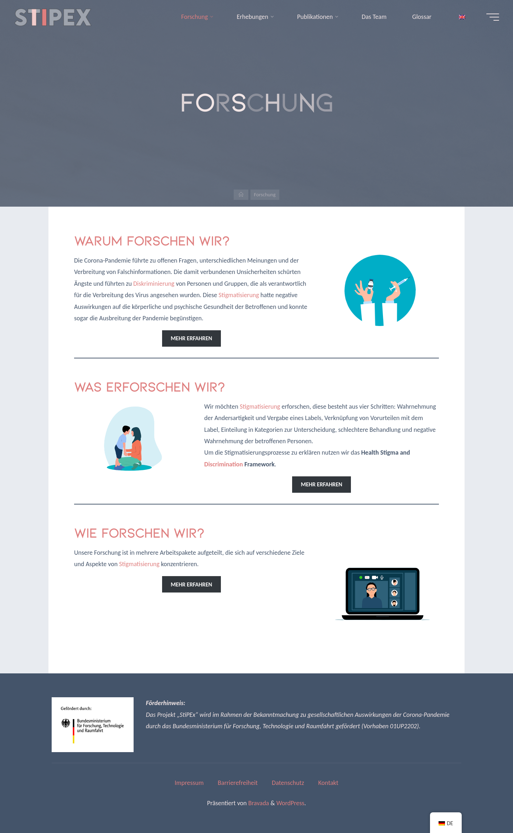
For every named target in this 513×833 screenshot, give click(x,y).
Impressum (189, 783)
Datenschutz (288, 783)
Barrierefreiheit (238, 783)
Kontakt (328, 783)
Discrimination (223, 464)
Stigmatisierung (239, 295)
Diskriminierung (154, 284)
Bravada (258, 803)
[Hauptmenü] (490, 17)
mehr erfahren (191, 338)
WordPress (290, 803)
